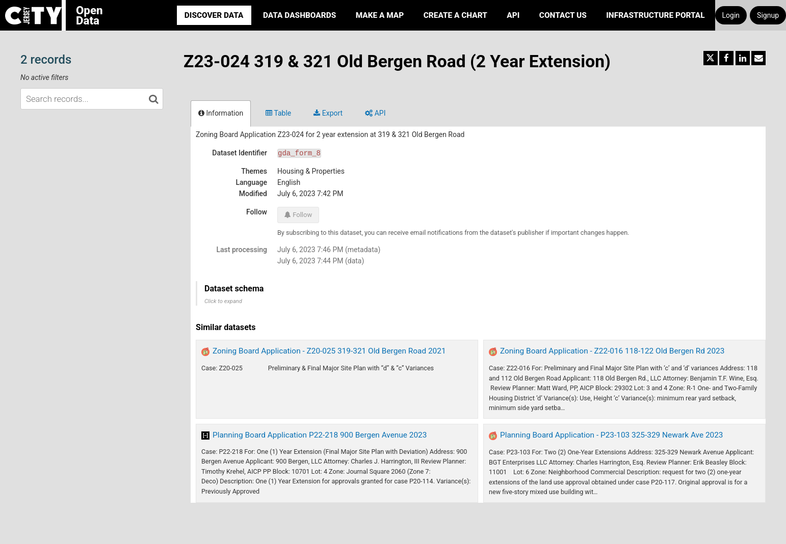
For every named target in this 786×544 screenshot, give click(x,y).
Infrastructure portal (655, 15)
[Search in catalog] (153, 99)
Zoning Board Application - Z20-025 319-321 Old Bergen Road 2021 (329, 351)
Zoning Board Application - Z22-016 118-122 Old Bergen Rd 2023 (612, 351)
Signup (768, 15)
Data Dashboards (299, 15)
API (513, 15)
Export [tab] (328, 113)
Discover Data (214, 15)
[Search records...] (91, 99)
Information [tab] (220, 113)
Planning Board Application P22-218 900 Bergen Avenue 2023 (320, 435)
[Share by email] (758, 58)
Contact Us (563, 15)
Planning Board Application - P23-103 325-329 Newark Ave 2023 (611, 435)
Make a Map (380, 15)
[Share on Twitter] (710, 58)
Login (731, 15)
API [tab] (375, 113)
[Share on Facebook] (726, 58)
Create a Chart (455, 15)
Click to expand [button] (223, 301)
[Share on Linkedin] (743, 58)
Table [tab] (278, 113)
